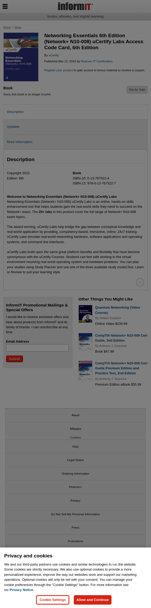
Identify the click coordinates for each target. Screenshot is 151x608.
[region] (75, 577)
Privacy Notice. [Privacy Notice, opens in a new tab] (22, 590)
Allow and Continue (92, 600)
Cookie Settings (53, 600)
